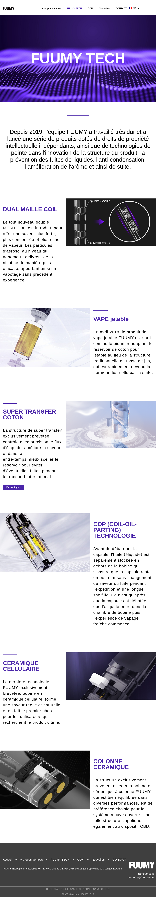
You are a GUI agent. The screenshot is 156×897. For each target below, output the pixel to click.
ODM (90, 8)
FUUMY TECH (74, 8)
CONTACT (121, 8)
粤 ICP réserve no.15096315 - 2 (78, 894)
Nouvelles (104, 8)
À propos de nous (51, 8)
